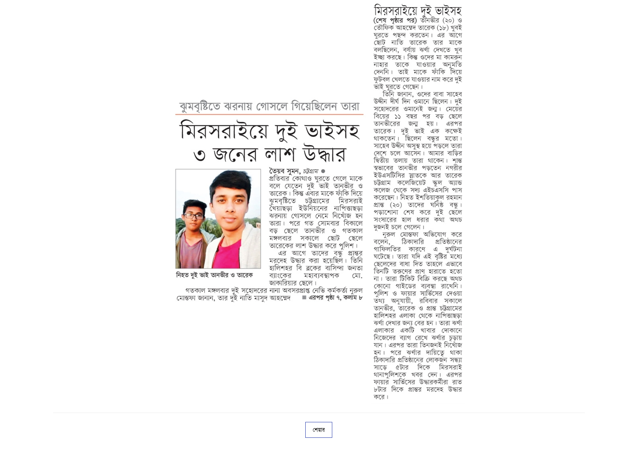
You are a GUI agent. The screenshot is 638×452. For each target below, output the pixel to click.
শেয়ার (319, 429)
